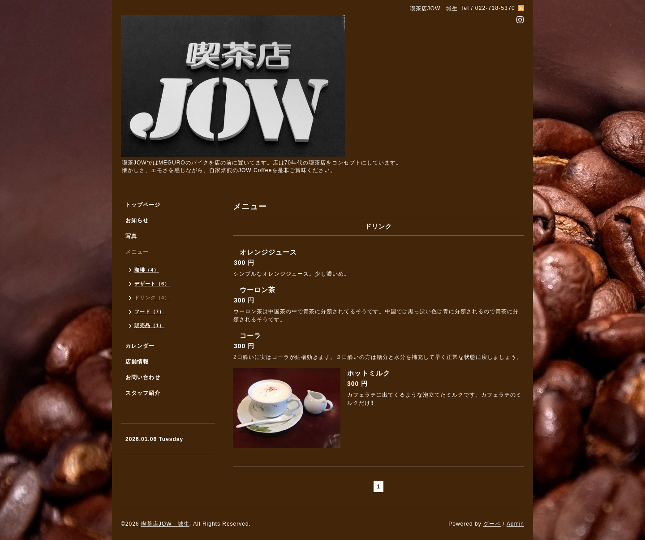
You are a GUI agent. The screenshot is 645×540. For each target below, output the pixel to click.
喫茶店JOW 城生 (165, 524)
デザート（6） (152, 283)
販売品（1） (149, 325)
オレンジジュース (268, 252)
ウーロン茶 (257, 290)
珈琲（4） (146, 269)
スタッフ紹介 (142, 393)
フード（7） (149, 311)
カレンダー (140, 346)
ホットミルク (368, 373)
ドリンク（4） (152, 297)
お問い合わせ (142, 377)
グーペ (492, 524)
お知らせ (137, 220)
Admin (515, 524)
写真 (131, 236)
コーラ (250, 335)
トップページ (142, 205)
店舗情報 (137, 362)
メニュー (137, 252)
